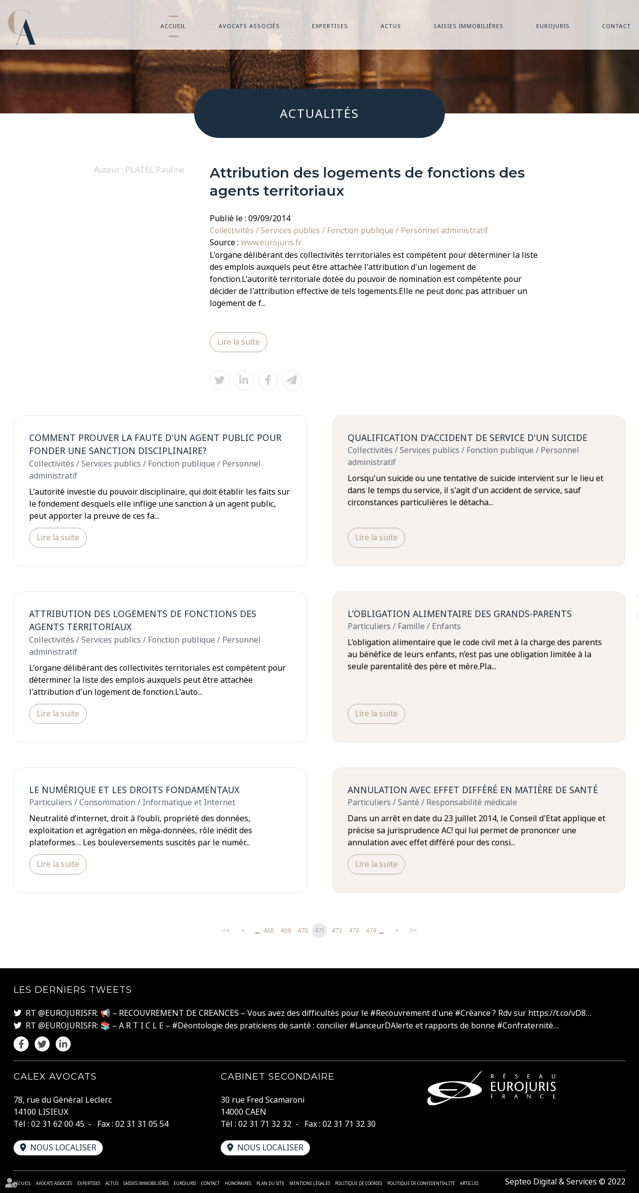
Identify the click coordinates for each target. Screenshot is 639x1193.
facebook (619, 576)
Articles (469, 1183)
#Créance (473, 1013)
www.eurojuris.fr (272, 242)
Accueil (173, 26)
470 (302, 931)
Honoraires (238, 1183)
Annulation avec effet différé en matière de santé (474, 790)
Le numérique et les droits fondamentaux (136, 790)
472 (337, 931)
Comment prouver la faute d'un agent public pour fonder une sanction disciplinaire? (157, 444)
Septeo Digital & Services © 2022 (564, 1181)
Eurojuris (553, 26)
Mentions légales (309, 1183)
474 (371, 931)
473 (354, 931)
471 (319, 931)
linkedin (619, 617)
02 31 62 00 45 (57, 1124)
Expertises (330, 26)
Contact (616, 26)
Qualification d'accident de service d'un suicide (469, 437)
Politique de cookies (358, 1183)
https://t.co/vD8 (558, 1013)
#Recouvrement (400, 1013)
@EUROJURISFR (67, 1013)
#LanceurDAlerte (383, 1025)
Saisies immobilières (468, 26)
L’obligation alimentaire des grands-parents (461, 614)
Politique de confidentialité (421, 1183)
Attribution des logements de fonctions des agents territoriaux (143, 620)
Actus (391, 26)
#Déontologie (198, 1025)
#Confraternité (528, 1025)
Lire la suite (239, 341)
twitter (619, 596)
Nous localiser (63, 1147)
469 (285, 931)
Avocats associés (249, 26)
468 (268, 931)
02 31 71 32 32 (264, 1124)
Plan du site (270, 1183)
